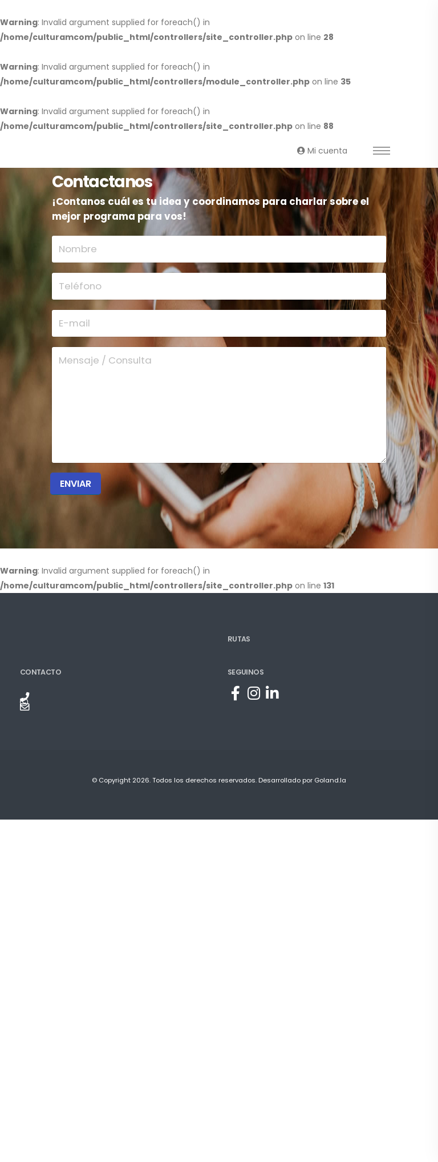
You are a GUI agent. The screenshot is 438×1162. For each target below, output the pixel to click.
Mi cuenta (322, 150)
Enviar (75, 483)
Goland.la (330, 780)
